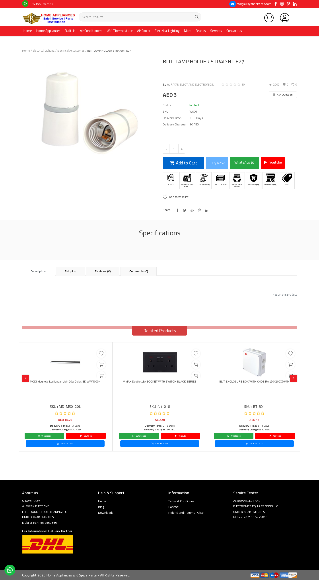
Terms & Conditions (181, 501)
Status (167, 105)
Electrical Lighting (167, 30)
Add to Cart (183, 163)
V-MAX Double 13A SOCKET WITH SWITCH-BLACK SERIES (160, 384)
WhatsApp (244, 162)
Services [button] (216, 30)
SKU (165, 111)
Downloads (105, 513)
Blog (101, 507)
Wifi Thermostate (120, 30)
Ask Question (283, 94)
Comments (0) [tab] (138, 271)
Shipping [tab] (70, 271)
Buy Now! (217, 163)
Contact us (234, 30)
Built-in (70, 30)
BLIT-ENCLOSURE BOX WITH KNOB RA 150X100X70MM (254, 384)
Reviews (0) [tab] (103, 271)
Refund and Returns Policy (186, 513)
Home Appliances (48, 30)
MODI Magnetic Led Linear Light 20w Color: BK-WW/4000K (65, 384)
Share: (167, 210)
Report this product (285, 294)
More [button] (187, 30)
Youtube (273, 162)
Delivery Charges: (174, 124)
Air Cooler (143, 30)
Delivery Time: (172, 118)
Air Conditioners (91, 30)
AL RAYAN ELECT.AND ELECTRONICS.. (190, 84)
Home (27, 30)
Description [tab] (38, 271)
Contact (173, 507)
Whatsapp (44, 436)
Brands (201, 30)
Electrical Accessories (70, 51)
